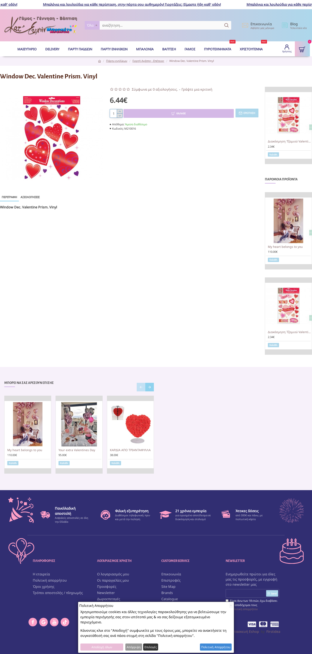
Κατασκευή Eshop (244, 630)
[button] (141, 387)
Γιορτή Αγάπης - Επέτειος (148, 61)
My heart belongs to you (285, 247)
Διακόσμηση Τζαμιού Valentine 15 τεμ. (289, 141)
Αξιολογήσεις (30, 197)
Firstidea (273, 630)
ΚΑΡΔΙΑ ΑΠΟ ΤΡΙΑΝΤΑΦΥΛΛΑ (130, 450)
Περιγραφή (9, 197)
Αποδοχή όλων (102, 647)
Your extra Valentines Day (76, 450)
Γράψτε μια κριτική (197, 89)
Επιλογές (150, 647)
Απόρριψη (134, 647)
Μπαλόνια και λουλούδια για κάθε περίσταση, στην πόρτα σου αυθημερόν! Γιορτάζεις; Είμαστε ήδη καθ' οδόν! (135, 4)
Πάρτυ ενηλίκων (116, 61)
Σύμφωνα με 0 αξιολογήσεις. (155, 89)
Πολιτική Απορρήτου (215, 647)
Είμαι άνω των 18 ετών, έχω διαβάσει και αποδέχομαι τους (251, 604)
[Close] (231, 605)
